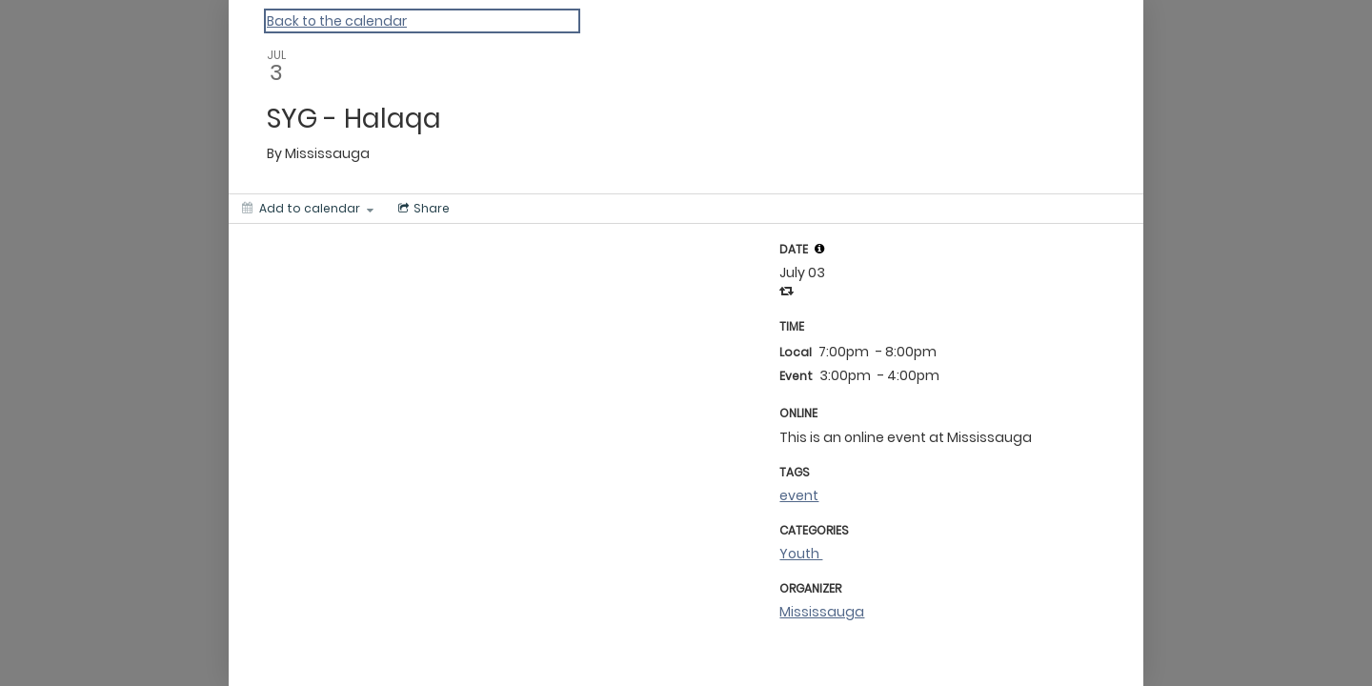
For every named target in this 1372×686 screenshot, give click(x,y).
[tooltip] (819, 248)
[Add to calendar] (308, 208)
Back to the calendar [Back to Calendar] (337, 20)
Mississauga (821, 611)
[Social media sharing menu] (422, 208)
